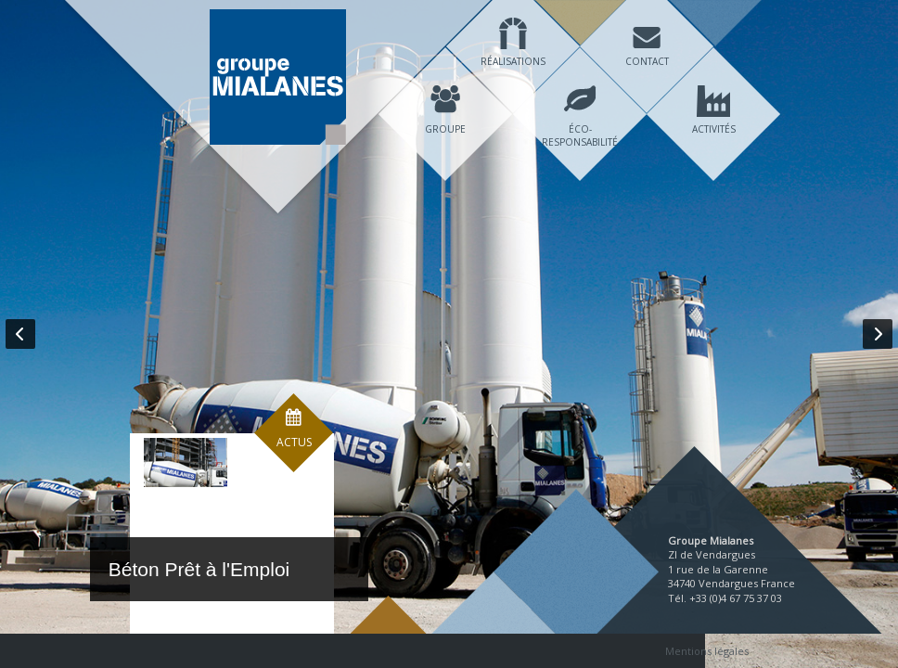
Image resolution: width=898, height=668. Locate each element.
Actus (294, 472)
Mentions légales (707, 651)
